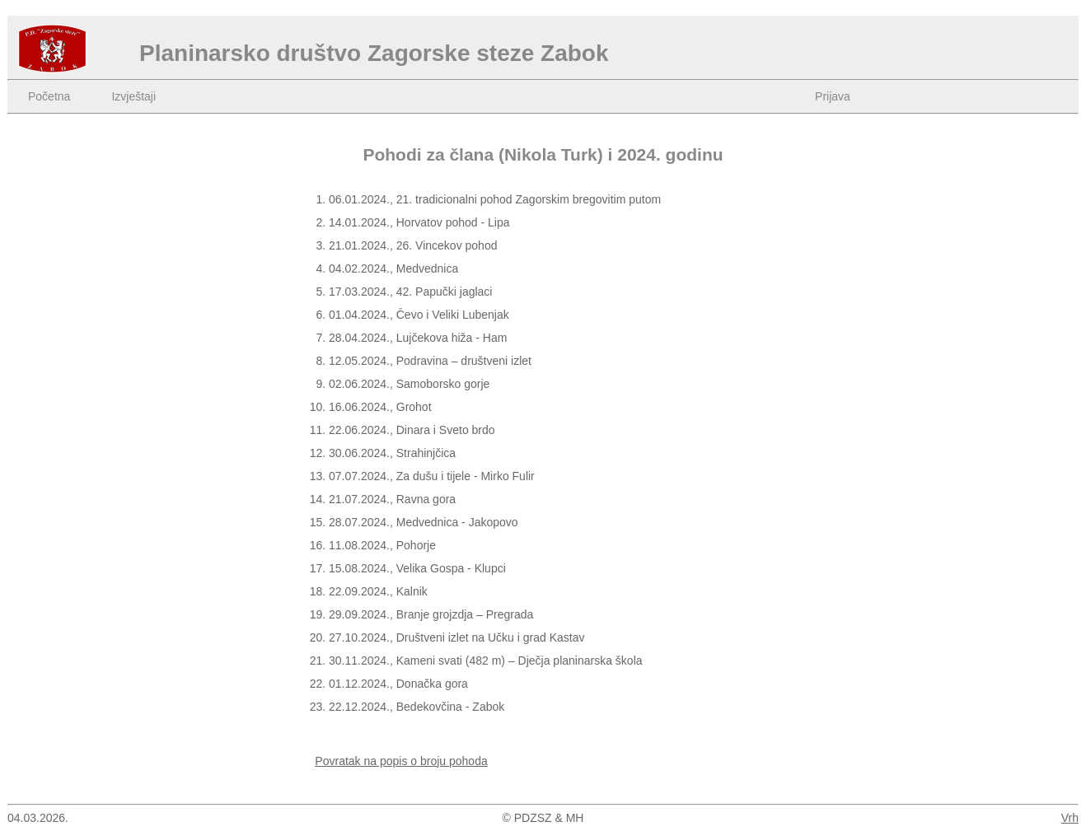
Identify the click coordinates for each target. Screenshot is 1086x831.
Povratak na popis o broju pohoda (401, 761)
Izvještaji (133, 96)
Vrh (1070, 817)
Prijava (832, 96)
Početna (49, 96)
